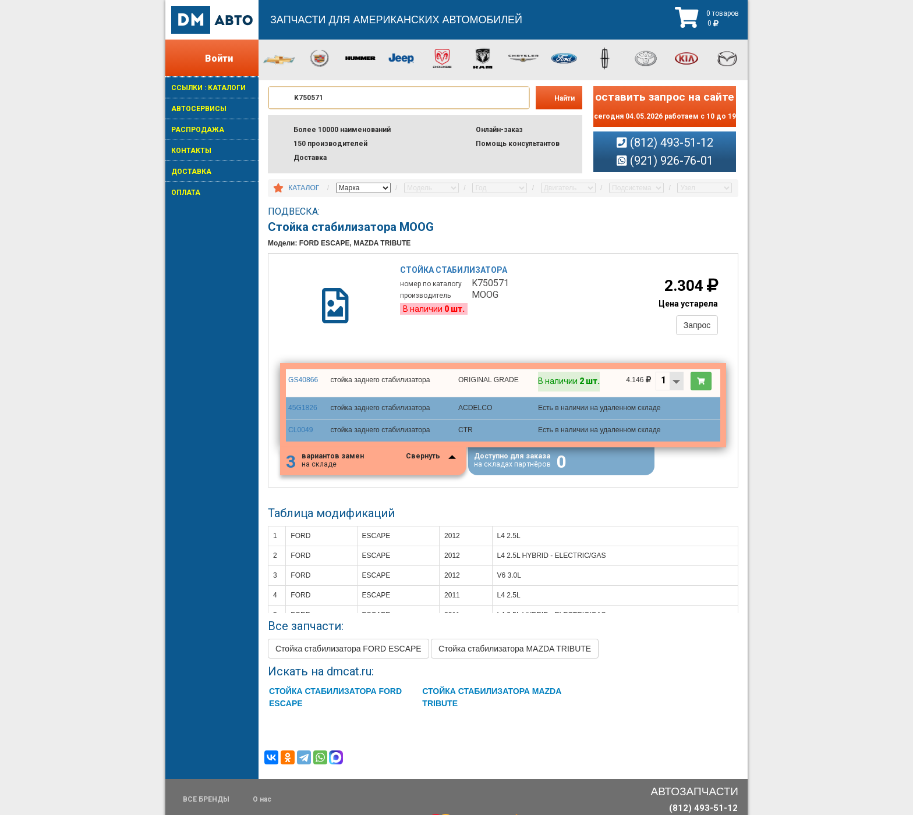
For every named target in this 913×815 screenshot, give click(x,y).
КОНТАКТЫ (191, 151)
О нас (262, 799)
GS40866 (303, 381)
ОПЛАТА (185, 192)
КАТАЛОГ (303, 188)
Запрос (696, 325)
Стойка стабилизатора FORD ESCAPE (348, 650)
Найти (564, 98)
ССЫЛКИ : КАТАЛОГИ (208, 88)
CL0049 (300, 431)
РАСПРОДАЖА (197, 130)
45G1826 (302, 409)
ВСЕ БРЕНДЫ (206, 799)
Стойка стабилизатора (454, 270)
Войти (219, 58)
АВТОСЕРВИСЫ (199, 109)
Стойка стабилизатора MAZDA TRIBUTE (514, 650)
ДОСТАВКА (191, 172)
